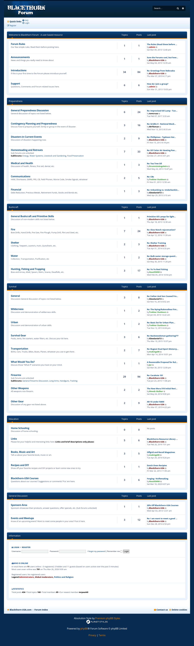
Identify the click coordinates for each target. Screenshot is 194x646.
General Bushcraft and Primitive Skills (32, 216)
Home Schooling (20, 428)
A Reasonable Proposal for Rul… (162, 362)
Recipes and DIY (20, 465)
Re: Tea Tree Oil (154, 163)
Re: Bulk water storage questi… (162, 256)
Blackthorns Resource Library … (162, 439)
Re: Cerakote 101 (155, 375)
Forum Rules (18, 44)
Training (73, 380)
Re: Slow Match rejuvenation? (161, 229)
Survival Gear (18, 335)
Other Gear (17, 401)
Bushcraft (13, 207)
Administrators (26, 577)
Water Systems (36, 155)
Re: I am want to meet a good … (162, 518)
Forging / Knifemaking (157, 478)
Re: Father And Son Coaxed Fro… (162, 296)
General (15, 296)
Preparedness (15, 101)
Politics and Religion (64, 577)
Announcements (20, 57)
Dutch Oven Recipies (157, 465)
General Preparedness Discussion (30, 110)
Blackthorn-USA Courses (24, 478)
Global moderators (44, 577)
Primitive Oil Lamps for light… (161, 216)
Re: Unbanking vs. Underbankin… (163, 189)
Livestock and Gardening (55, 155)
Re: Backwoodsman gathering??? (162, 335)
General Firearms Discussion (35, 380)
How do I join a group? (157, 83)
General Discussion (18, 495)
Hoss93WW (154, 272)
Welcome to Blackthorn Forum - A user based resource (36, 34)
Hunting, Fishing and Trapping (28, 269)
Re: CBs (150, 176)
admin (152, 47)
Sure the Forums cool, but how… (162, 57)
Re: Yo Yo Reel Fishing (157, 269)
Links (14, 438)
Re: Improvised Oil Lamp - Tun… (162, 110)
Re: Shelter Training (156, 243)
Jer (150, 364)
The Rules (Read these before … (162, 44)
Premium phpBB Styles (107, 618)
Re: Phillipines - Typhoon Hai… (161, 137)
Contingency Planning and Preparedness (34, 123)
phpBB (84, 628)
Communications (20, 176)
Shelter (15, 242)
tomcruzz (153, 113)
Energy (25, 155)
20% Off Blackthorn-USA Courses (162, 505)
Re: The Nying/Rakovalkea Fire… (162, 309)
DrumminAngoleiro (158, 166)
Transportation (19, 348)
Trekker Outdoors (157, 179)
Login (16, 547)
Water (14, 255)
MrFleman (154, 126)
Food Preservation (75, 155)
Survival (13, 286)
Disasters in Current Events (26, 136)
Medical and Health (22, 163)
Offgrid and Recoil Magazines (161, 452)
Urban (14, 322)
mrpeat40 (83, 592)
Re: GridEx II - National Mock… (161, 124)
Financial (16, 189)
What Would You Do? (23, 361)
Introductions (19, 70)
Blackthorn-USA (156, 60)
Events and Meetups (22, 518)
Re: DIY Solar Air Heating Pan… (161, 150)
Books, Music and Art (23, 452)
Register (26, 547)
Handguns (64, 380)
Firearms (16, 375)
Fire (13, 229)
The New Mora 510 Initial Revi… (162, 388)
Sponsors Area (19, 505)
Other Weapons (20, 388)
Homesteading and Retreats (27, 150)
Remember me (114, 551)
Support (15, 83)
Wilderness (17, 309)
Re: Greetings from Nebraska (161, 70)
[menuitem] (25, 20)
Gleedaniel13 (155, 192)
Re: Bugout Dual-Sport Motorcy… (162, 349)
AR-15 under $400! (155, 401)
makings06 (154, 351)
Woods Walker (156, 391)
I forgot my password (96, 551)
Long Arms (54, 380)
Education (14, 418)
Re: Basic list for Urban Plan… (161, 322)
